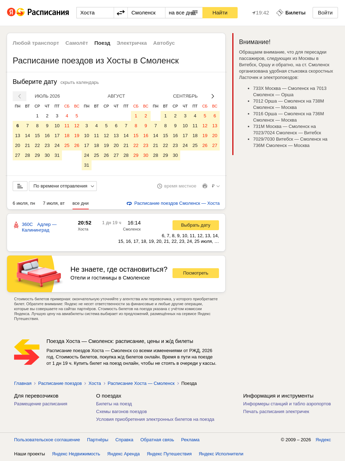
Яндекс (323, 439)
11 (66, 125)
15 (37, 135)
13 (17, 135)
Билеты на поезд (114, 403)
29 (37, 155)
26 (76, 145)
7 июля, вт (54, 203)
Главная (22, 383)
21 (27, 145)
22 (37, 145)
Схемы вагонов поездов (121, 411)
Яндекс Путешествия (169, 453)
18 (66, 135)
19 (76, 135)
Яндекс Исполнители (221, 453)
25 (66, 145)
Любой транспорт (36, 43)
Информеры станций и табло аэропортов (287, 403)
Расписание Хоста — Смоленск (141, 383)
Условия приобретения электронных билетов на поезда (155, 419)
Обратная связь (157, 439)
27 (17, 155)
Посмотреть (195, 273)
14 (27, 135)
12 (76, 125)
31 (57, 155)
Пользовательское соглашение (47, 439)
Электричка (132, 43)
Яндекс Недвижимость (76, 453)
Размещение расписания (40, 403)
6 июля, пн (24, 203)
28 (27, 155)
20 (17, 145)
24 (57, 145)
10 (57, 125)
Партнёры (97, 439)
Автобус (164, 43)
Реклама (190, 439)
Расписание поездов (60, 383)
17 (57, 135)
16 (47, 135)
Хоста (83, 229)
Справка (124, 439)
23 (47, 145)
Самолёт (76, 43)
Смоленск (131, 229)
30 (47, 155)
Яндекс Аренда (123, 453)
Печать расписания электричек (276, 411)
